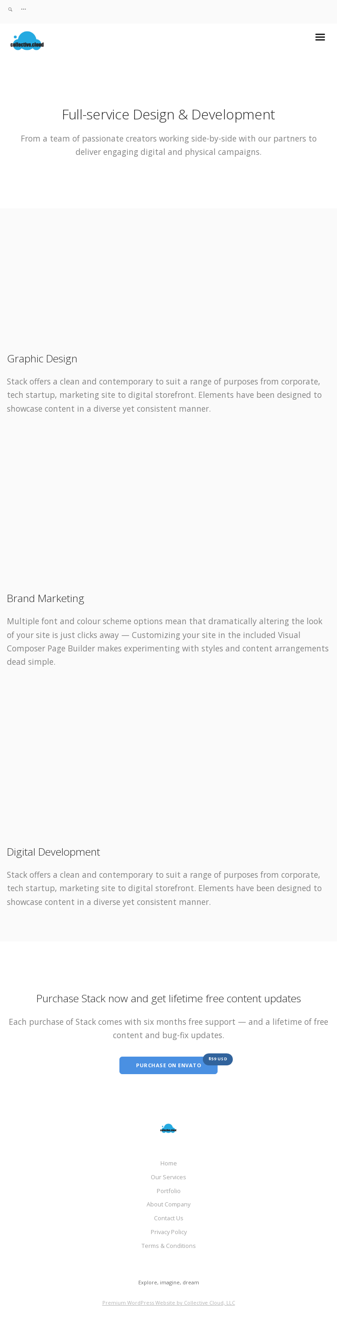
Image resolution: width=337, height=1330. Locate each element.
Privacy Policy (169, 1232)
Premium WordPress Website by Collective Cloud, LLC (168, 1302)
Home (168, 1163)
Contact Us (168, 1218)
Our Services (168, 1177)
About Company (168, 1204)
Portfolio (169, 1191)
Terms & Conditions (169, 1245)
